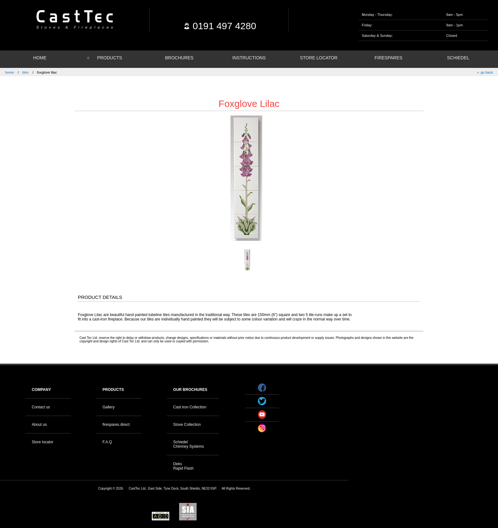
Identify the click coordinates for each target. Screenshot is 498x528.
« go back (485, 72)
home (9, 72)
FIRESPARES (388, 57)
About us (39, 424)
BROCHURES (179, 57)
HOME (39, 57)
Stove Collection (187, 424)
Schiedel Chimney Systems (188, 444)
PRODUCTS (109, 57)
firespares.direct (116, 424)
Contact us (41, 407)
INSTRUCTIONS (249, 57)
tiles (25, 72)
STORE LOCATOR (318, 57)
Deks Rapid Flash (183, 466)
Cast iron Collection (189, 407)
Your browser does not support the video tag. (412, 390)
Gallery (109, 407)
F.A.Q (107, 442)
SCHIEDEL (458, 57)
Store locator (42, 442)
